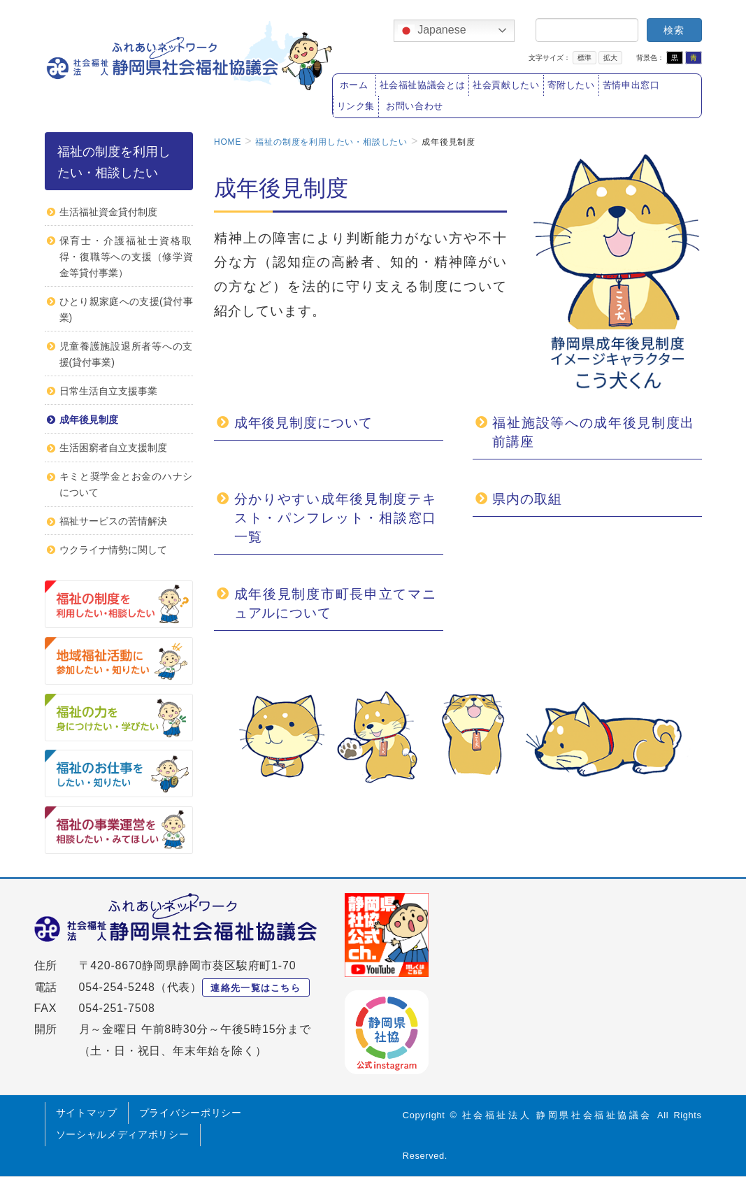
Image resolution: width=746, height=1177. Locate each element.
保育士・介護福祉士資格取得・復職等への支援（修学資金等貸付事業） (126, 256)
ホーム (354, 85)
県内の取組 (526, 499)
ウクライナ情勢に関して (113, 549)
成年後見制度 (88, 419)
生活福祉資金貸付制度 (108, 211)
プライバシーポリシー (190, 1112)
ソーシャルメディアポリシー (122, 1134)
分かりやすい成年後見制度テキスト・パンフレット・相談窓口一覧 (335, 518)
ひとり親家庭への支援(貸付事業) (126, 309)
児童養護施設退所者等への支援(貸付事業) (126, 354)
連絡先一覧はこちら (255, 988)
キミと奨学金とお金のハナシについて (126, 484)
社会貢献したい (506, 85)
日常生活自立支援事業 (108, 391)
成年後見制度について (303, 422)
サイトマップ (86, 1112)
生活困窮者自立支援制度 (113, 447)
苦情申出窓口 (631, 85)
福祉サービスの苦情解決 (113, 521)
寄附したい (571, 85)
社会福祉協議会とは (423, 85)
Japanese (432, 30)
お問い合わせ (414, 106)
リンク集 (356, 106)
